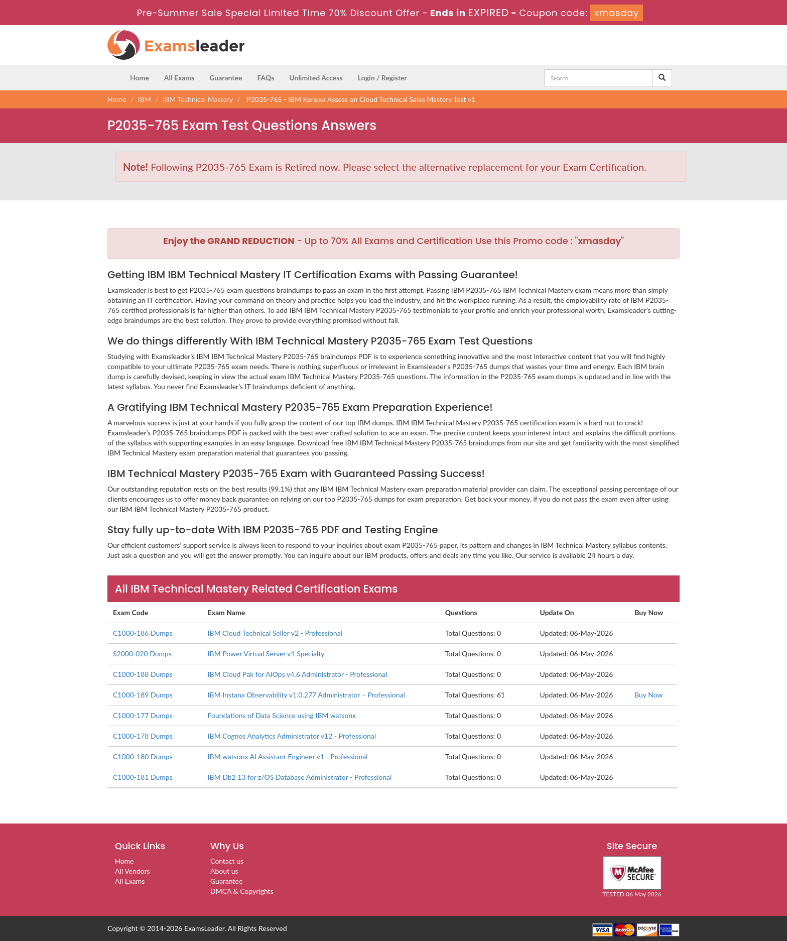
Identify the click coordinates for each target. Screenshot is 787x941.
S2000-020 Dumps (142, 653)
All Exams (179, 77)
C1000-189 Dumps (143, 694)
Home (139, 77)
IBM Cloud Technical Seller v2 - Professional (275, 633)
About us (224, 871)
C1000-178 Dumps (143, 736)
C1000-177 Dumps (143, 715)
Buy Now (648, 694)
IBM (144, 99)
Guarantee (225, 77)
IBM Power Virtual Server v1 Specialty (266, 653)
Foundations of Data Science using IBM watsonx (282, 715)
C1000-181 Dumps (143, 777)
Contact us (226, 861)
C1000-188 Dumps (143, 674)
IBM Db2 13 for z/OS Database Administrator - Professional (300, 777)
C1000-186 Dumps (143, 633)
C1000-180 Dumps (143, 756)
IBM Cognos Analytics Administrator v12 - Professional (292, 736)
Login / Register (382, 77)
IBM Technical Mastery (198, 99)
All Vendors (132, 871)
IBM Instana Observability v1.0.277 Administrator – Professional (306, 694)
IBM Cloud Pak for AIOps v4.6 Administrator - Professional (297, 674)
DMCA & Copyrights (242, 891)
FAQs (265, 77)
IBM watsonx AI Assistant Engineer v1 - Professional (288, 756)
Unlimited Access (315, 77)
